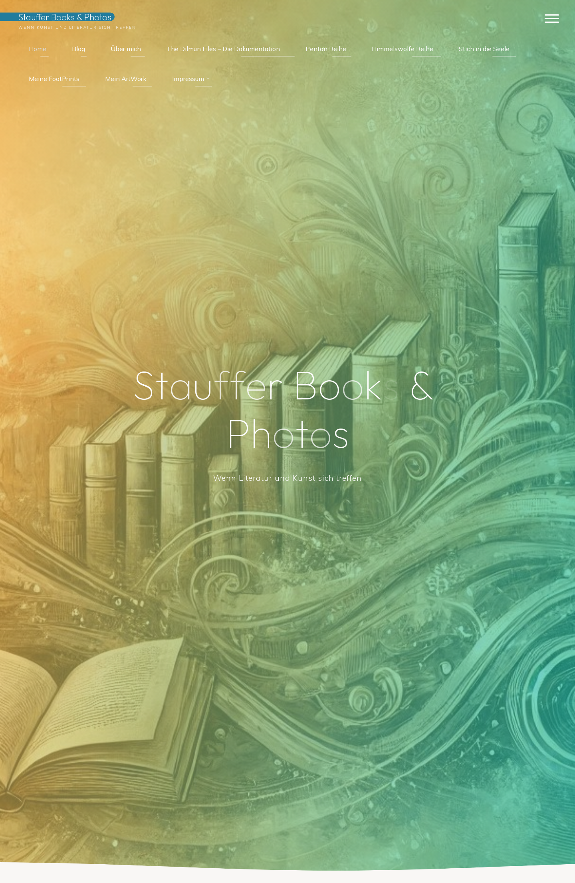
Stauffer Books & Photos (64, 16)
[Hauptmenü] (552, 19)
